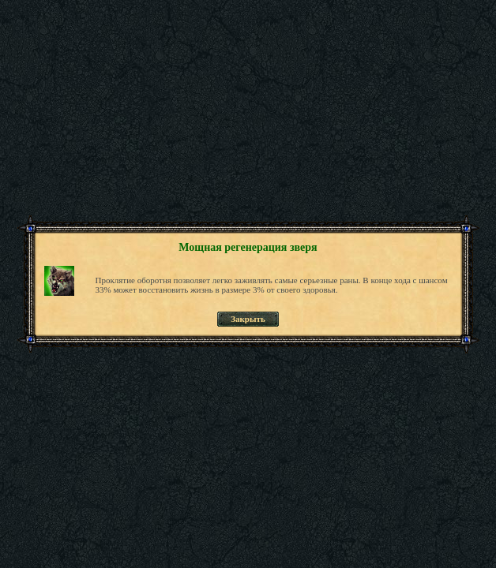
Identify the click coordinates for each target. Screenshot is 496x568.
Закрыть (248, 318)
